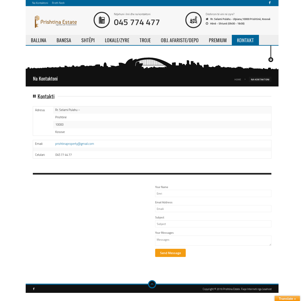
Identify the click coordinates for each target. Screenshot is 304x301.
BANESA (63, 40)
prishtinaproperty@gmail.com (74, 143)
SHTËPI (88, 40)
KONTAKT (245, 40)
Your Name (161, 187)
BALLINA (38, 40)
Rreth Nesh (58, 3)
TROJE (145, 40)
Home (237, 79)
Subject (159, 217)
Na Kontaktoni (40, 3)
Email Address (163, 202)
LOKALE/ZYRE (117, 40)
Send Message (170, 252)
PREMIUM (218, 40)
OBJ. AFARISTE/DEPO (180, 40)
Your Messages (164, 232)
